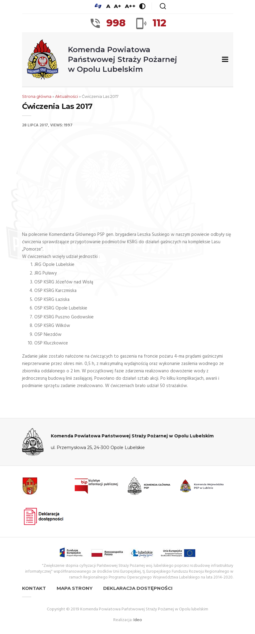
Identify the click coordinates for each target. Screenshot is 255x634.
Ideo (137, 620)
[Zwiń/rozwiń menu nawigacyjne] (223, 59)
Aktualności (66, 96)
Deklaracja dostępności (138, 588)
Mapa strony (74, 588)
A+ (117, 6)
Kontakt (34, 588)
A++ (130, 6)
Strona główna (36, 96)
